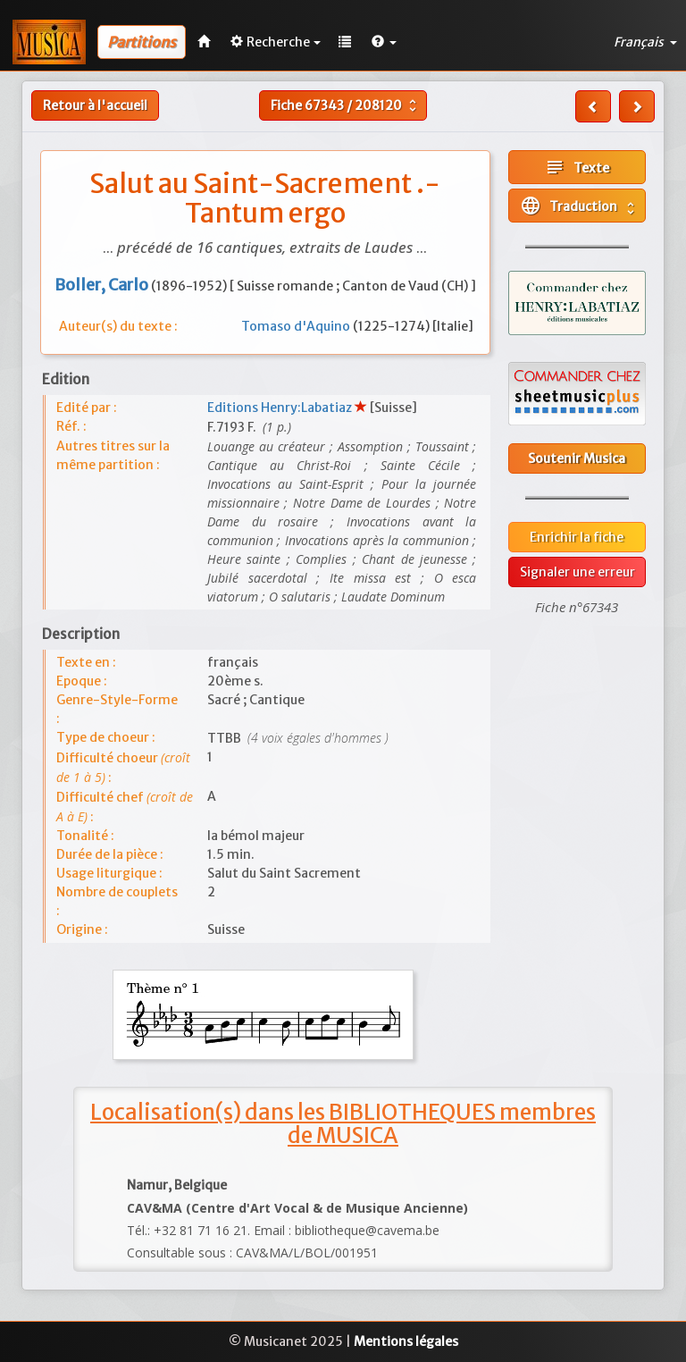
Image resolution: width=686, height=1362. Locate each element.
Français (645, 42)
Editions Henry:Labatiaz (281, 407)
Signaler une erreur (577, 572)
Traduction (579, 205)
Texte (576, 167)
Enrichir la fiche (576, 537)
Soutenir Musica (576, 458)
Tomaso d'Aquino (297, 326)
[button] (384, 42)
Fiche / (346, 105)
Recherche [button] (275, 42)
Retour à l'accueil (95, 105)
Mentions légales (406, 1341)
